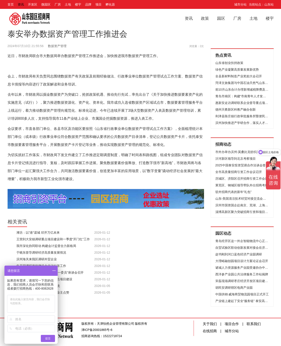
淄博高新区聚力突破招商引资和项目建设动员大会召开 (242, 212)
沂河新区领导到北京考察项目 (235, 158)
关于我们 (210, 324)
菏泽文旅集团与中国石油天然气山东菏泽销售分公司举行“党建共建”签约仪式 (242, 83)
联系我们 (254, 324)
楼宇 (78, 4)
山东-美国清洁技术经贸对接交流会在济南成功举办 (242, 198)
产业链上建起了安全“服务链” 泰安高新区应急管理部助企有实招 (242, 301)
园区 (221, 18)
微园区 (46, 4)
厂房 (58, 4)
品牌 (88, 4)
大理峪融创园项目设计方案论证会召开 (241, 261)
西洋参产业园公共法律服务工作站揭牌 (241, 274)
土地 (68, 4)
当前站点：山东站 (261, 4)
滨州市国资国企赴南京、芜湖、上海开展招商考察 (242, 205)
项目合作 (232, 324)
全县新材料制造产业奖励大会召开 (238, 76)
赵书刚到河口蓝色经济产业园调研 (238, 254)
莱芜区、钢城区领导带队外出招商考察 (241, 185)
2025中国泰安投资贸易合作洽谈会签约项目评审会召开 (242, 165)
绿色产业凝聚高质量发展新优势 (237, 69)
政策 (205, 18)
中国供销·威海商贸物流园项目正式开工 (242, 294)
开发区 (32, 4)
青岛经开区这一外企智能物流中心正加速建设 (242, 241)
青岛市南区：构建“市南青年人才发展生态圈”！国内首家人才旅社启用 (242, 96)
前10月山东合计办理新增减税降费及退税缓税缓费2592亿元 (242, 89)
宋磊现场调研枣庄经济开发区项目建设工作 (242, 281)
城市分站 (240, 4)
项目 (98, 4)
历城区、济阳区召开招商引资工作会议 (241, 178)
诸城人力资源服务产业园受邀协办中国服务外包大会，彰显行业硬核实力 (242, 267)
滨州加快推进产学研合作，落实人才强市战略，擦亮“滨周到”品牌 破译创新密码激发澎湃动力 (242, 123)
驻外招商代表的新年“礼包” (233, 192)
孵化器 (110, 4)
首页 (11, 4)
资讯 (21, 4)
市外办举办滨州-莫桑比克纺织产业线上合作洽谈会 (242, 152)
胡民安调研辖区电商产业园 (234, 287)
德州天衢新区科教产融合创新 (235, 109)
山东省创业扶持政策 (229, 63)
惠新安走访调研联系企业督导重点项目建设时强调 (242, 103)
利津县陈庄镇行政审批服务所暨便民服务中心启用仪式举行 (242, 116)
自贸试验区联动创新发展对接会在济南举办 (242, 247)
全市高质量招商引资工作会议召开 (238, 172)
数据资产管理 (57, 46)
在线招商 (210, 331)
